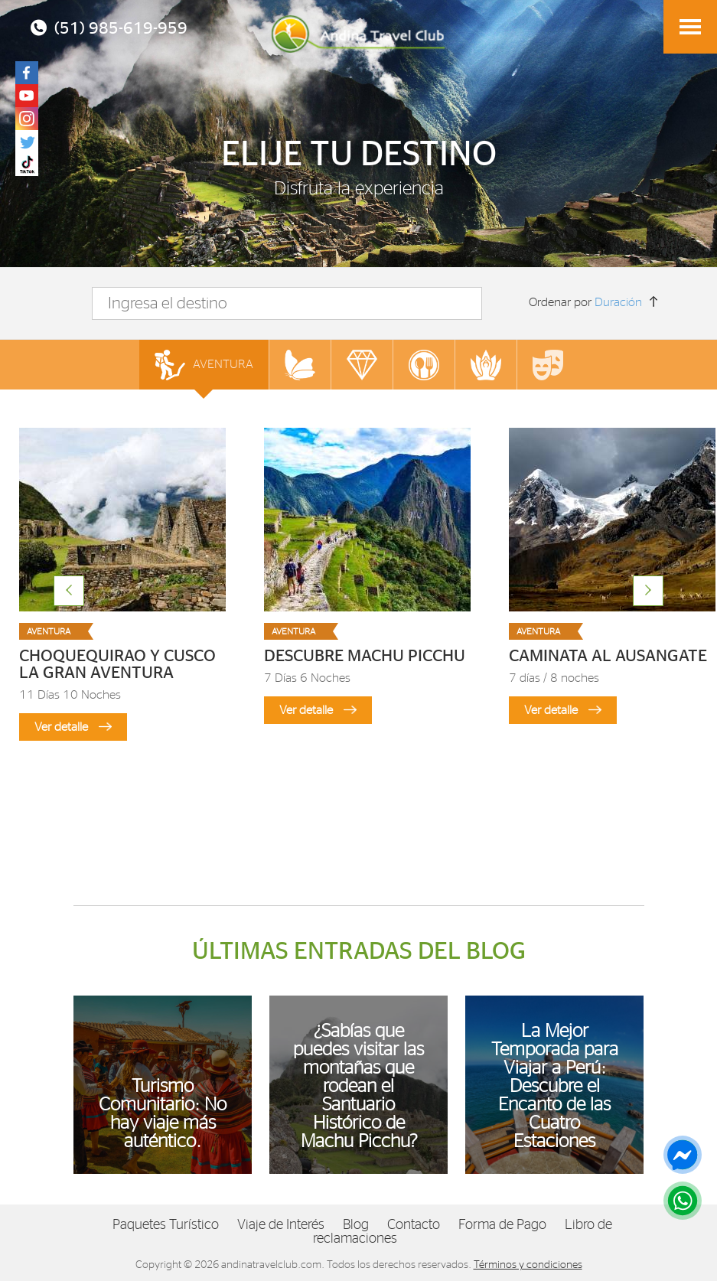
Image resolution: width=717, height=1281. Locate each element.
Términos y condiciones (528, 1265)
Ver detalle (73, 727)
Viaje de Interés (280, 1225)
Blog (356, 1225)
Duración (618, 302)
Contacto (413, 1225)
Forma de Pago (502, 1225)
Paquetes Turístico (165, 1225)
